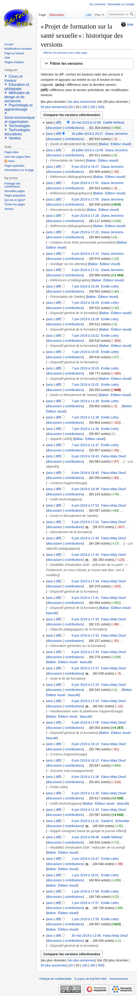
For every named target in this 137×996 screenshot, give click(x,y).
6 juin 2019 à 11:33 (85, 809)
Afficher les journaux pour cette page (65, 52)
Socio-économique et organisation (19, 120)
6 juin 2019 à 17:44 (85, 581)
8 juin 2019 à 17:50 (85, 199)
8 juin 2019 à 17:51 (85, 183)
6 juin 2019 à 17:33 (85, 619)
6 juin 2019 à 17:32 (85, 635)
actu (50, 134)
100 (84, 107)
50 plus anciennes (54, 107)
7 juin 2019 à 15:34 (85, 286)
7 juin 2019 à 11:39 (85, 401)
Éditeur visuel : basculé (74, 662)
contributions (74, 128)
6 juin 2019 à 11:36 (85, 777)
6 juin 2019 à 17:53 (85, 505)
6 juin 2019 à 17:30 (85, 652)
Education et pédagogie (16, 87)
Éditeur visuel (120, 144)
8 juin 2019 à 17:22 (85, 253)
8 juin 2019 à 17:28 (85, 215)
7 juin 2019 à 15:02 (85, 384)
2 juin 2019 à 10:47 (85, 858)
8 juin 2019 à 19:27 (85, 166)
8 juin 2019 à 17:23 (85, 232)
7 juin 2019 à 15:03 (85, 368)
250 (92, 107)
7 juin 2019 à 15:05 (85, 352)
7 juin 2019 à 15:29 (85, 302)
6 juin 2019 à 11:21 (85, 821)
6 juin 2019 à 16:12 (85, 760)
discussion (54, 128)
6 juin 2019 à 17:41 (85, 598)
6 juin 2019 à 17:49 (85, 538)
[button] (87, 63)
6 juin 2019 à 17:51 (85, 522)
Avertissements (118, 978)
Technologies (19, 126)
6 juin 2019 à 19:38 (85, 489)
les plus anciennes (81, 101)
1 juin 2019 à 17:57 (85, 903)
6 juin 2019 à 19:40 (85, 473)
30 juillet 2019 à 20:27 (87, 134)
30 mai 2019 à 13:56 (86, 935)
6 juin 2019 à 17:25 (85, 685)
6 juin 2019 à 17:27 (85, 668)
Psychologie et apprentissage (18, 107)
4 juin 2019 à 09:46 (85, 837)
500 (100, 107)
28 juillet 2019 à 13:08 (87, 150)
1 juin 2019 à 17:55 (85, 919)
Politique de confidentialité (55, 978)
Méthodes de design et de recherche (17, 97)
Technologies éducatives (17, 132)
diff (58, 122)
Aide (126, 24)
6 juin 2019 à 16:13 (85, 744)
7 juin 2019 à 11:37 (85, 445)
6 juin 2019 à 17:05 (85, 722)
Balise (104, 144)
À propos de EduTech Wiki (90, 978)
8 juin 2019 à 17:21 (85, 270)
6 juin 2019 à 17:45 (85, 554)
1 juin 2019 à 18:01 (85, 875)
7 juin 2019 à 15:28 (85, 319)
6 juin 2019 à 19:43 (85, 456)
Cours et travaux (13, 78)
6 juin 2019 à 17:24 (85, 701)
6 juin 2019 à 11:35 (85, 793)
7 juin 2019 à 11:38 (85, 417)
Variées (15, 138)
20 (71, 107)
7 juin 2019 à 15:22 (85, 335)
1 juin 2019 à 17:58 (85, 891)
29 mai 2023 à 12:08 (86, 122)
